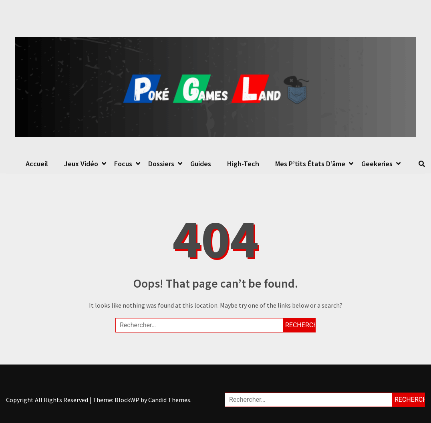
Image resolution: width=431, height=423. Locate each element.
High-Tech (243, 163)
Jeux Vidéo (81, 163)
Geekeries (377, 163)
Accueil (37, 163)
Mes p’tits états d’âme (310, 163)
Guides (200, 163)
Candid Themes (169, 400)
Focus (123, 163)
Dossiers (161, 163)
